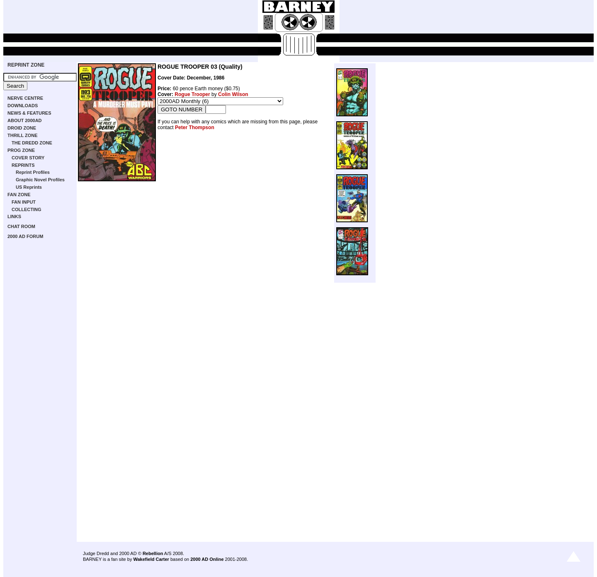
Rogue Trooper (192, 94)
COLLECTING (26, 209)
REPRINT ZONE (25, 65)
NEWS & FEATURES (29, 113)
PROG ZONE (21, 150)
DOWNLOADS (22, 105)
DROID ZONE (21, 127)
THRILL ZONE (22, 135)
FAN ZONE (19, 194)
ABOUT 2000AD (24, 120)
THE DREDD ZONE (32, 142)
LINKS (14, 216)
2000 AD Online (206, 559)
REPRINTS (23, 165)
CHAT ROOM (21, 226)
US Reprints (29, 187)
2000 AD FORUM (25, 236)
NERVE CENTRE (25, 98)
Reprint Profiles (33, 172)
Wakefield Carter (151, 559)
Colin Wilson (233, 94)
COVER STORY (28, 157)
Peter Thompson (194, 127)
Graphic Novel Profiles (40, 179)
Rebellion (153, 553)
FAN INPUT (24, 202)
